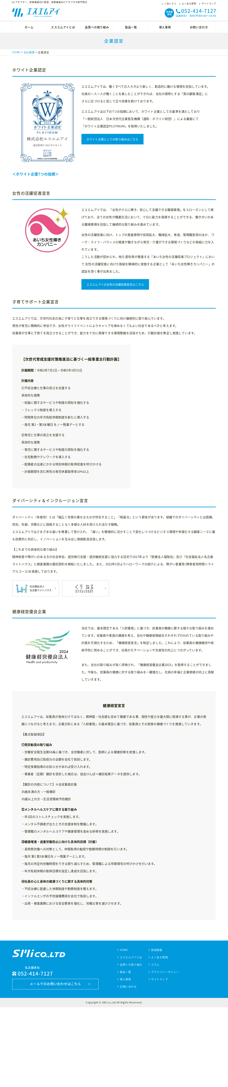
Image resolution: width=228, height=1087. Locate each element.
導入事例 (165, 27)
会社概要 (29, 52)
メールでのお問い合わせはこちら (55, 1063)
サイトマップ (209, 3)
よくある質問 (189, 3)
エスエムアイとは (63, 27)
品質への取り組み (97, 27)
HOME (16, 52)
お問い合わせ (199, 27)
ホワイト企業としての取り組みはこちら (112, 139)
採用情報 (156, 1029)
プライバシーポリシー (165, 1051)
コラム (155, 1044)
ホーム (29, 27)
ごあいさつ (170, 3)
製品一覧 (131, 27)
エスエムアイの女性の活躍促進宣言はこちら (115, 364)
